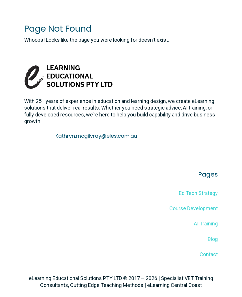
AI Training (206, 224)
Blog (213, 239)
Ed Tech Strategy (198, 193)
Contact (209, 254)
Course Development (193, 208)
